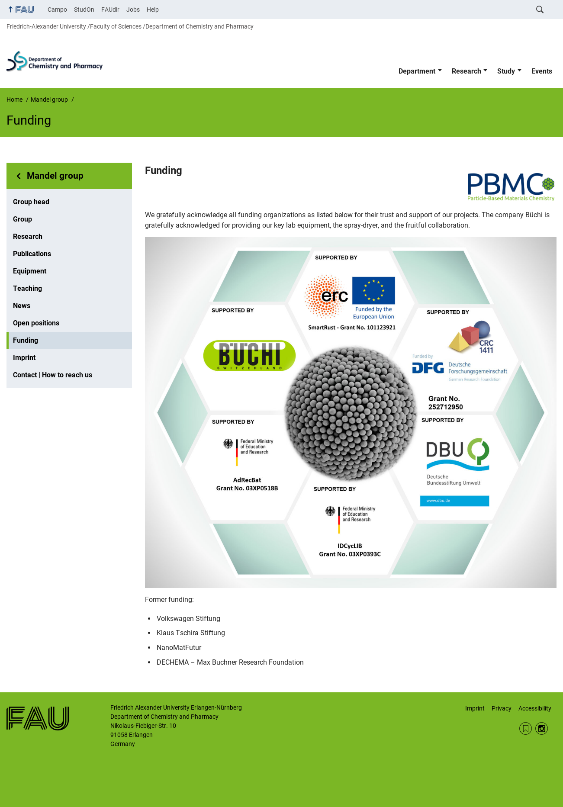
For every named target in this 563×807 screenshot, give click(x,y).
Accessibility (534, 708)
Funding (25, 340)
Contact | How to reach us (52, 375)
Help (153, 9)
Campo (57, 9)
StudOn (84, 9)
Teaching (27, 288)
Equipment (29, 271)
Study (506, 71)
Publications (32, 254)
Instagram (541, 728)
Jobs (133, 9)
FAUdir (110, 9)
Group (22, 219)
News (21, 306)
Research (466, 71)
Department (417, 71)
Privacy (502, 708)
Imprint (24, 358)
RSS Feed (525, 728)
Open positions (36, 323)
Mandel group (55, 175)
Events (541, 71)
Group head (31, 202)
